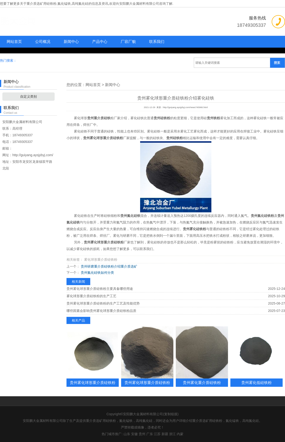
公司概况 (42, 42)
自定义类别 (28, 96)
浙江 (172, 434)
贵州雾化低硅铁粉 (256, 382)
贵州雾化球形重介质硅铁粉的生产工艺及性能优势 (103, 303)
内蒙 (180, 434)
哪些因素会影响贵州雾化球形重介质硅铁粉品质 (101, 311)
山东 (127, 434)
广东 (149, 434)
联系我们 (156, 42)
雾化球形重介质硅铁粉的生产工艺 (91, 296)
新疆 (165, 434)
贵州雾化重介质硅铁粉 (202, 382)
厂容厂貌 (128, 42)
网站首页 (14, 42)
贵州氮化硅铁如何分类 (97, 272)
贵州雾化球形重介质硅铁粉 (92, 382)
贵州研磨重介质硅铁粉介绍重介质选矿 (108, 266)
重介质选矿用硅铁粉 (42, 3)
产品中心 (99, 42)
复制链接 (170, 414)
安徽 (134, 434)
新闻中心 (71, 42)
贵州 (142, 434)
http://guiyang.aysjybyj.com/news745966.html (185, 107)
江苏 (157, 434)
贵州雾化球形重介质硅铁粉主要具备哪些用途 (99, 289)
